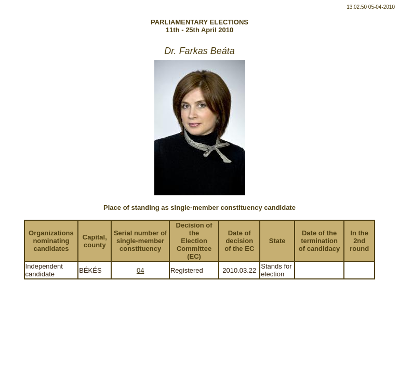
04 (140, 270)
